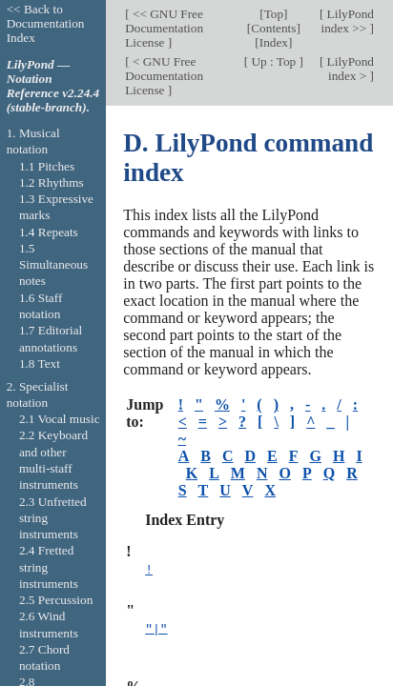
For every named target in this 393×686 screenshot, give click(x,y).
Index (273, 42)
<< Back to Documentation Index (46, 23)
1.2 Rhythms (51, 182)
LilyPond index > (348, 68)
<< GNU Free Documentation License (164, 28)
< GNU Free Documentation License (164, 75)
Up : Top (273, 61)
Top (273, 14)
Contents (273, 28)
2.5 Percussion (56, 600)
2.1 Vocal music (59, 419)
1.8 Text (39, 363)
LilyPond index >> (348, 21)
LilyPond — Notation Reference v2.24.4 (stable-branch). (53, 85)
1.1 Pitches (46, 166)
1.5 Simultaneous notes (53, 265)
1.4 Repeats (48, 232)
